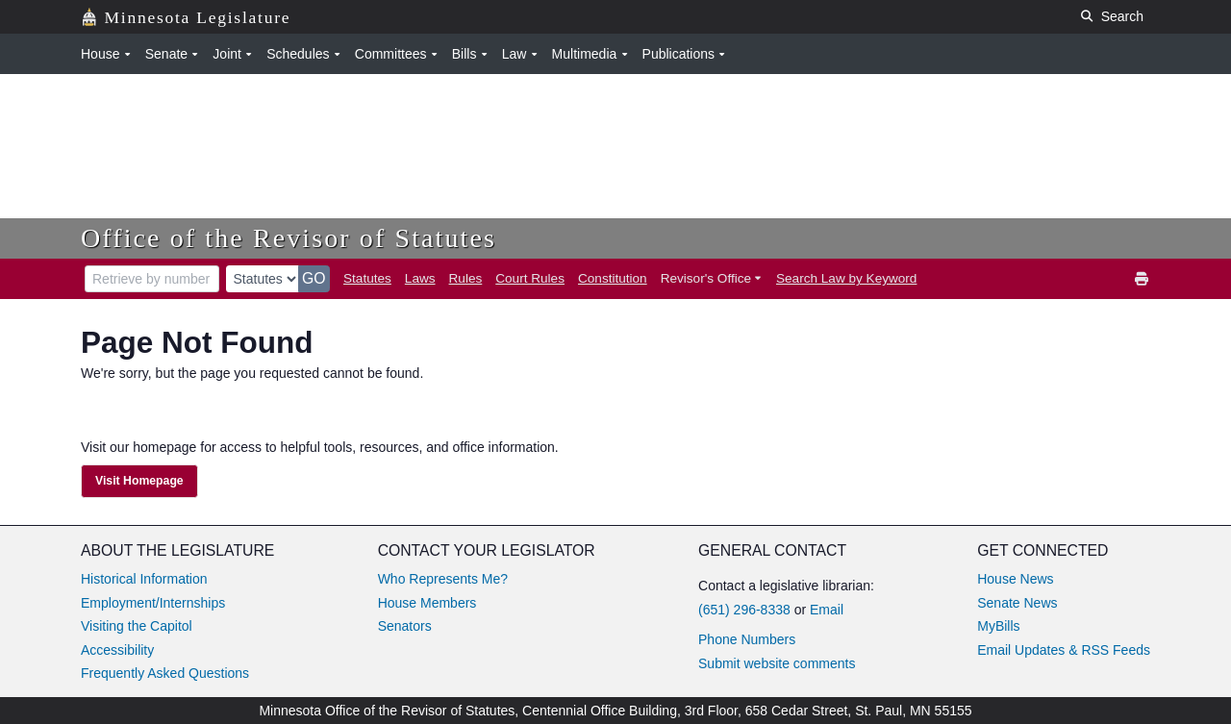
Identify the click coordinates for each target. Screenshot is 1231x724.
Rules (466, 278)
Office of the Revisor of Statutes (288, 238)
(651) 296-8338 (744, 609)
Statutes (367, 278)
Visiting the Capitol (136, 626)
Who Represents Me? (443, 579)
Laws (420, 278)
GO (314, 278)
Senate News (1017, 603)
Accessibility (117, 650)
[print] (1142, 279)
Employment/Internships (153, 603)
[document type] (262, 278)
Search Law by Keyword (846, 278)
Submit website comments (776, 663)
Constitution (612, 278)
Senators (405, 626)
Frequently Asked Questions (165, 673)
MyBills (998, 626)
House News (1015, 579)
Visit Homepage (139, 480)
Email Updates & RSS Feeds (1063, 650)
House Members (427, 603)
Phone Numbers (746, 639)
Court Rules (530, 278)
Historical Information (144, 579)
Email (826, 609)
